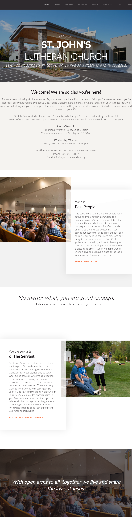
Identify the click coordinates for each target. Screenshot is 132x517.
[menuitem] (47, 5)
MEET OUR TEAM (86, 261)
